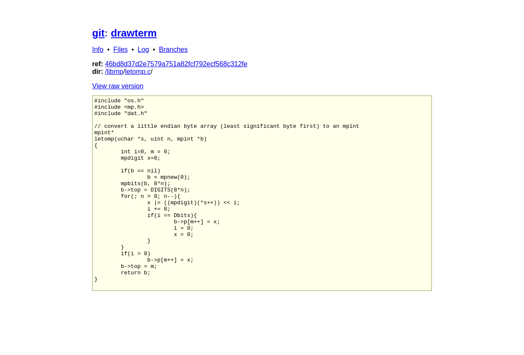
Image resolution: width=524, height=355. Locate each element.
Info (98, 49)
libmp (115, 71)
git (98, 33)
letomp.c (137, 71)
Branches (173, 49)
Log (143, 49)
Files (120, 49)
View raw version (118, 86)
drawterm (134, 33)
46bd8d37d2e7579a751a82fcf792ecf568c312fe (176, 64)
